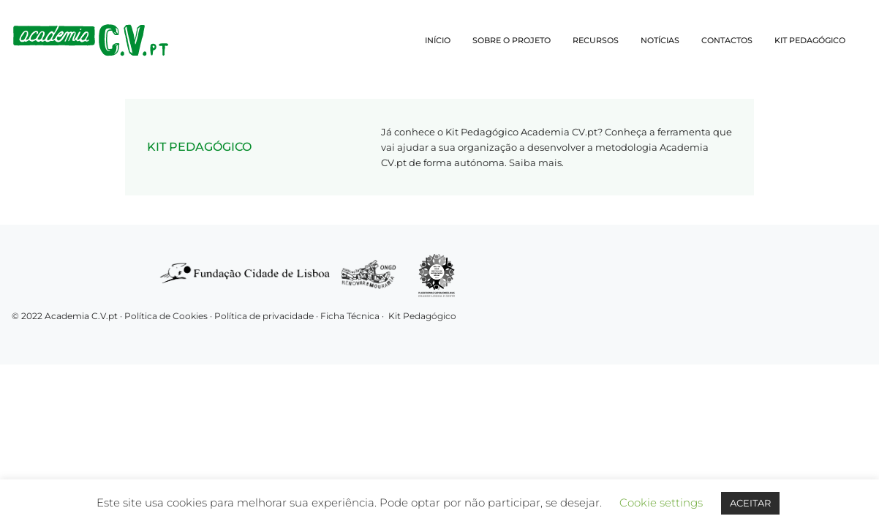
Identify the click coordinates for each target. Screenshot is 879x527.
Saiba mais (535, 162)
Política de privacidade (265, 315)
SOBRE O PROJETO (511, 40)
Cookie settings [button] (661, 502)
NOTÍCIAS (660, 40)
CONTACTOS (726, 40)
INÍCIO (437, 40)
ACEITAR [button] (750, 503)
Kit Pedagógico (422, 315)
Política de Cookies (166, 315)
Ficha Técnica (350, 315)
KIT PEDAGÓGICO (809, 40)
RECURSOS (596, 40)
